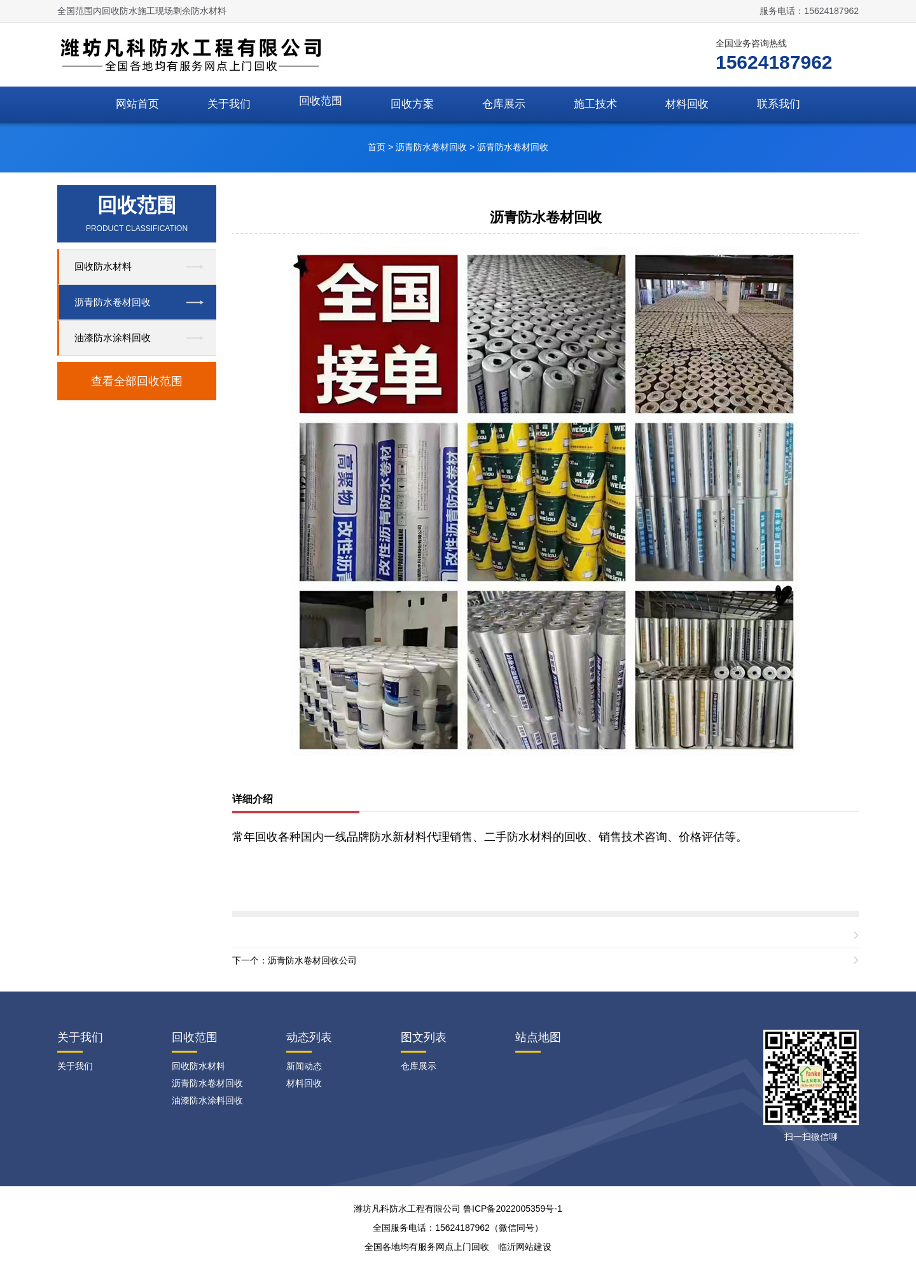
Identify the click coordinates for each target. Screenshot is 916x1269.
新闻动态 (304, 1066)
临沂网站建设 (525, 1247)
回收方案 (412, 104)
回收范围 (320, 101)
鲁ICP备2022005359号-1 (512, 1208)
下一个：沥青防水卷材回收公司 (294, 960)
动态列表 (309, 1037)
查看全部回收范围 (137, 381)
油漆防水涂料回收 (112, 337)
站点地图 (538, 1037)
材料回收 (687, 104)
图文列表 (424, 1037)
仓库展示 (503, 104)
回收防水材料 (103, 266)
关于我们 (229, 104)
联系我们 (778, 104)
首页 (376, 147)
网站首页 (137, 104)
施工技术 (595, 104)
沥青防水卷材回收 (431, 147)
